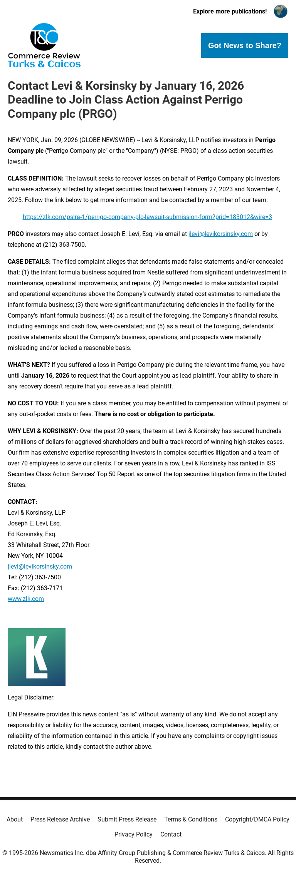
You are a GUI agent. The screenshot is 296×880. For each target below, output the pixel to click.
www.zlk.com (26, 598)
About (15, 819)
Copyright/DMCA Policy (257, 819)
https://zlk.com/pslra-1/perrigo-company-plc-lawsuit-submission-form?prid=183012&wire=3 (147, 217)
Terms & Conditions (190, 819)
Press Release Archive (60, 819)
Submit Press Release (127, 819)
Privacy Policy (133, 834)
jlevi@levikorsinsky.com (220, 234)
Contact (171, 834)
